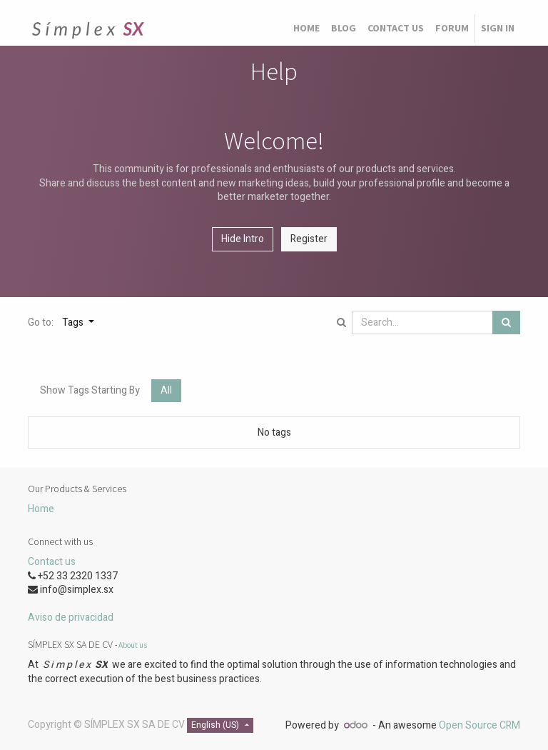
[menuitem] (306, 28)
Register (309, 238)
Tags (74, 322)
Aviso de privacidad (70, 617)
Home (41, 508)
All (166, 390)
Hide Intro (242, 238)
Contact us (52, 561)
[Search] (506, 323)
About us (132, 645)
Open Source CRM (479, 725)
